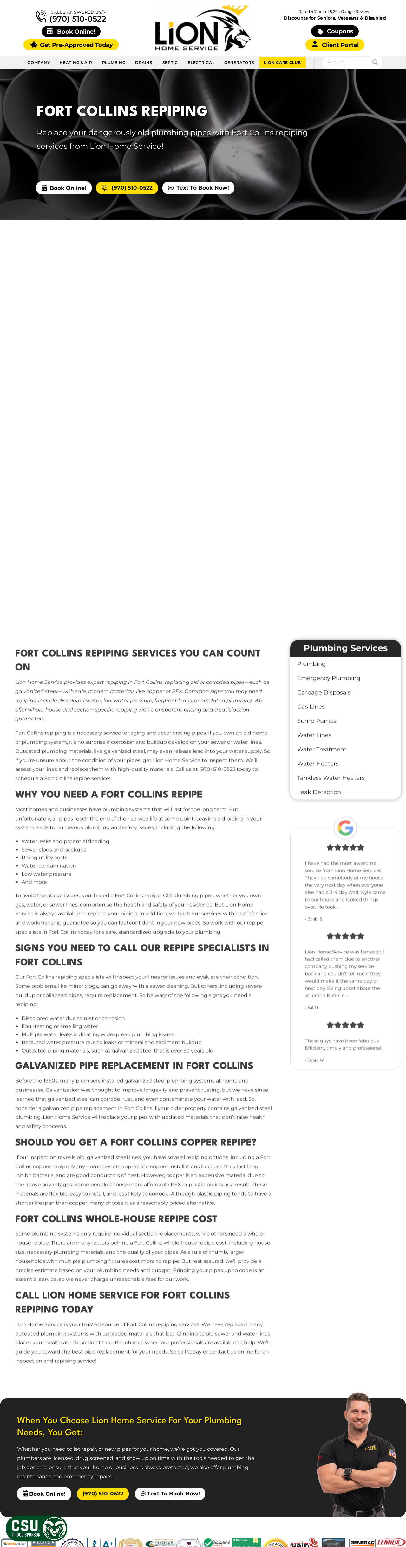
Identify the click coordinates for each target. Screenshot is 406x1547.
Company (39, 62)
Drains (143, 62)
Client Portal (335, 44)
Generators (239, 62)
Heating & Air (76, 62)
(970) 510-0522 (71, 16)
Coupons (335, 31)
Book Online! (64, 188)
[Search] (377, 62)
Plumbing (114, 62)
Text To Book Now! (198, 187)
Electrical (201, 62)
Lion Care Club (282, 62)
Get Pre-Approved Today (71, 44)
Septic (170, 62)
